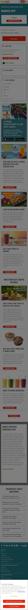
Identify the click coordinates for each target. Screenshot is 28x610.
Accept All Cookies (14, 606)
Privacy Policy (21, 591)
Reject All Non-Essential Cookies (14, 601)
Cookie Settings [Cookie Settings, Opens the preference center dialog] (14, 596)
